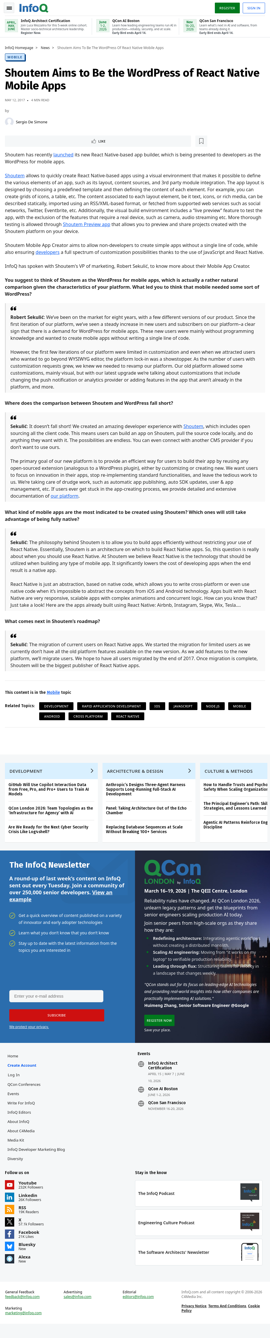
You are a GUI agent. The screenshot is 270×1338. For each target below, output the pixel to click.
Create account (22, 1076)
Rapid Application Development (112, 713)
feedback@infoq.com (23, 1310)
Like (21, 140)
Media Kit (16, 1151)
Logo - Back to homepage (34, 6)
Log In (15, 1086)
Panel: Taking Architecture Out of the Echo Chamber (147, 819)
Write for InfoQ (22, 1114)
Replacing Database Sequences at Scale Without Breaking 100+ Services (145, 838)
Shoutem (16, 175)
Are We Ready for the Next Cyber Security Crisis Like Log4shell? (49, 838)
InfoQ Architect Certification (162, 1077)
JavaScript (183, 713)
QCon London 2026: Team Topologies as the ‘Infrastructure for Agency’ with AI (51, 819)
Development (57, 713)
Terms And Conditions (227, 1319)
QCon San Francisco (167, 1114)
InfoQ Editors (20, 1123)
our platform (66, 502)
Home (13, 1067)
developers (49, 252)
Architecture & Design (136, 779)
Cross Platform (89, 723)
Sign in (253, 7)
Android (53, 723)
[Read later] (40, 140)
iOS (158, 713)
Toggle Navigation (11, 7)
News (46, 46)
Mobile (15, 56)
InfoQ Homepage (20, 46)
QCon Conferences (25, 1095)
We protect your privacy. (29, 1037)
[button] (54, 1026)
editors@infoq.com (138, 1310)
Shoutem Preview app (87, 224)
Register (226, 7)
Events (14, 1105)
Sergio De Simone (32, 120)
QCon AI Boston (163, 1100)
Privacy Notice (193, 1319)
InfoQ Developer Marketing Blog (37, 1160)
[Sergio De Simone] (10, 120)
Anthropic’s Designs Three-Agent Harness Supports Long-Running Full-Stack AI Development (146, 798)
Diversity (16, 1170)
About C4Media (22, 1142)
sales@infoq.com (78, 1310)
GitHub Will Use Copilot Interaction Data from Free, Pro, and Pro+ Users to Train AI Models (49, 798)
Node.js (214, 713)
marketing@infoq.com (24, 1326)
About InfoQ (19, 1132)
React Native (129, 723)
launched (64, 154)
